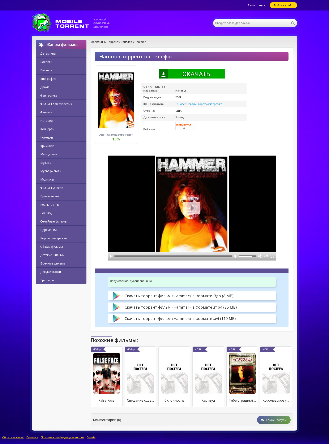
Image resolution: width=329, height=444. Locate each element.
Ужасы (192, 104)
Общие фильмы (51, 247)
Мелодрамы (48, 154)
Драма (45, 87)
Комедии (46, 137)
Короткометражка (210, 104)
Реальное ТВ (49, 205)
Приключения (50, 196)
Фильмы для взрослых (56, 104)
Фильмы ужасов (51, 188)
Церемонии (48, 230)
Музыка (45, 163)
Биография (48, 79)
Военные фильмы (52, 263)
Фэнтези (46, 112)
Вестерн (46, 70)
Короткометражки (53, 238)
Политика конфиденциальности (62, 437)
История (46, 121)
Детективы (48, 53)
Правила (32, 437)
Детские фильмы (52, 255)
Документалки (50, 272)
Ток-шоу (46, 213)
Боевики (46, 62)
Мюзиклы (47, 179)
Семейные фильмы (53, 221)
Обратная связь (13, 437)
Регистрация (256, 5)
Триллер (181, 104)
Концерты (47, 129)
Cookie (91, 437)
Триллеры (47, 280)
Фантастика (48, 95)
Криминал (47, 146)
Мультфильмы (50, 171)
